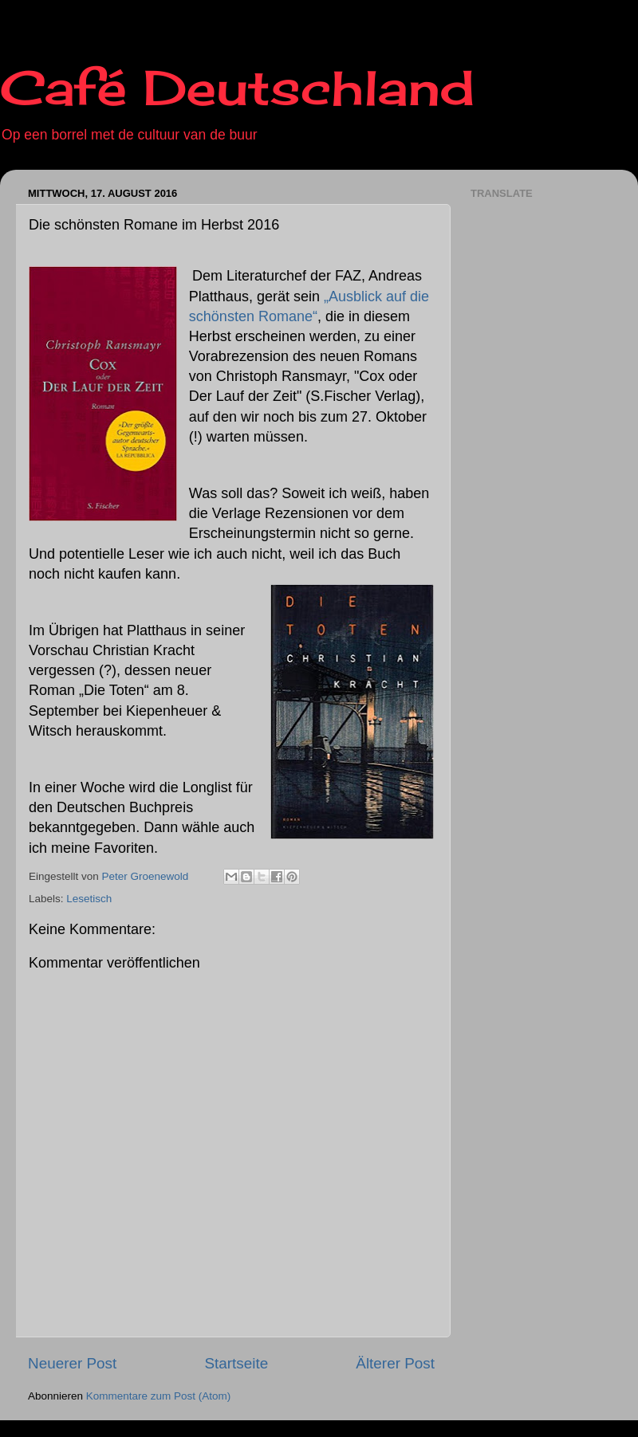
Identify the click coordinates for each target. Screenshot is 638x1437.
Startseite (236, 1363)
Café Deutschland (237, 87)
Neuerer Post (72, 1363)
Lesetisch (89, 899)
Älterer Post (395, 1363)
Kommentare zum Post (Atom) (158, 1396)
